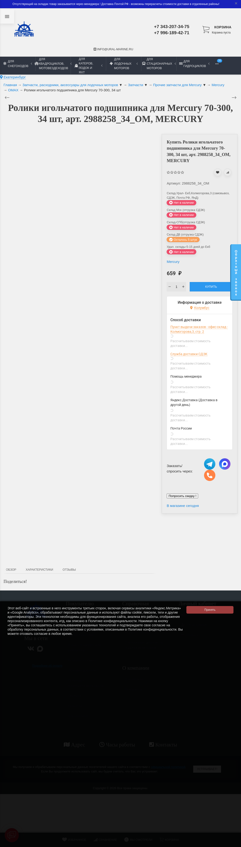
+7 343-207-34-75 (171, 26)
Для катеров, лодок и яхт (88, 65)
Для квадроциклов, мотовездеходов (53, 63)
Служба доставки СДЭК (188, 354)
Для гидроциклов (194, 63)
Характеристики (39, 569)
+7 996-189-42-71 (171, 32)
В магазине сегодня (183, 506)
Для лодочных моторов (124, 63)
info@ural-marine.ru (113, 49)
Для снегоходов (18, 63)
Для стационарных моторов (159, 63)
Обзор (11, 569)
